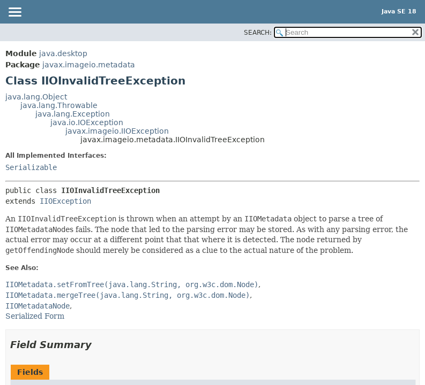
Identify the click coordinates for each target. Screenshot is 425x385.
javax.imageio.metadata (88, 64)
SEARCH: (258, 32)
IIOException (65, 201)
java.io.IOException (86, 122)
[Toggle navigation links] (14, 12)
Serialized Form (34, 316)
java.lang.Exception (72, 114)
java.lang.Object (36, 97)
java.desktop (63, 53)
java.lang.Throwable (59, 105)
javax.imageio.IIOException (117, 131)
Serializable (31, 167)
